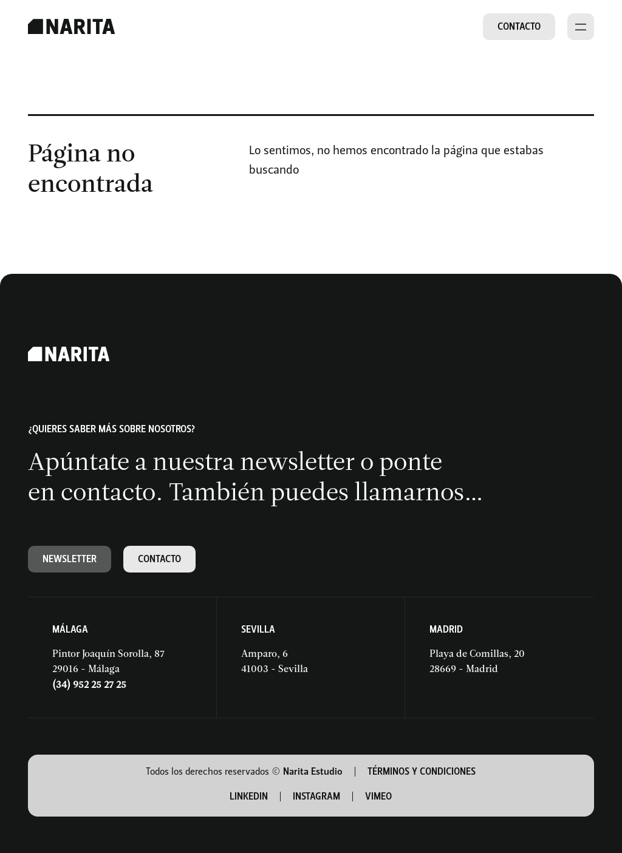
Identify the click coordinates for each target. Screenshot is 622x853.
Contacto (519, 26)
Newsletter (70, 559)
